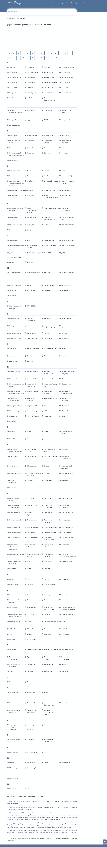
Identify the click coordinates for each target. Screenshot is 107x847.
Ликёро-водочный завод (50, 350)
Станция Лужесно (67, 614)
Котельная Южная (15, 333)
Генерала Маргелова (68, 225)
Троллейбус (69, 3)
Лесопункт (12, 349)
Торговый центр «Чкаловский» (66, 658)
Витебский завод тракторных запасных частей (16, 183)
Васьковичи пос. (14, 171)
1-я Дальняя (13, 72)
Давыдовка (13, 240)
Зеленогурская (66, 285)
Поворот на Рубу (14, 513)
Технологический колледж (67, 651)
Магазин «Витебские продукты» (68, 373)
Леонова (64, 356)
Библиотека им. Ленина (49, 142)
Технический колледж (51, 650)
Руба (28, 579)
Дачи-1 (29, 240)
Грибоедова (31, 225)
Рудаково (64, 579)
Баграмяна (30, 153)
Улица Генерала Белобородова (49, 704)
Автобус (61, 3)
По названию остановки (91, 3)
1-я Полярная (65, 72)
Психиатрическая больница (15, 562)
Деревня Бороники (67, 240)
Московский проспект (16, 411)
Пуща (28, 561)
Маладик (64, 379)
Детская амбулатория (16, 245)
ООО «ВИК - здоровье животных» (34, 474)
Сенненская (48, 634)
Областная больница (51, 456)
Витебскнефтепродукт (51, 181)
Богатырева (65, 153)
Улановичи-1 (13, 703)
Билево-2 (30, 148)
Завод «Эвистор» (15, 285)
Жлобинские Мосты (33, 272)
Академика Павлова (68, 120)
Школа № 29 (65, 762)
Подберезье (48, 513)
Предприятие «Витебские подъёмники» (13, 547)
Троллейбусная (49, 664)
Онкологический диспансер (66, 467)
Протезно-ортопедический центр (68, 555)
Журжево (47, 272)
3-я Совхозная (49, 88)
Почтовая (12, 569)
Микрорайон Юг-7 (32, 406)
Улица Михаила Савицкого (14, 711)
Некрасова (30, 439)
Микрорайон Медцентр (65, 400)
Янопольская (13, 692)
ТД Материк (13, 650)
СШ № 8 (64, 629)
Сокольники (65, 600)
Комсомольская (32, 326)
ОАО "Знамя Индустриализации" (15, 450)
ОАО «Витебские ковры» (49, 450)
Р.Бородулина (13, 584)
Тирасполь (30, 657)
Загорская (12, 290)
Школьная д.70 (32, 768)
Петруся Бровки (66, 561)
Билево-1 (12, 148)
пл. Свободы (48, 498)
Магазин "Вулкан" (15, 371)
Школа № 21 (31, 762)
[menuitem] (53, 3)
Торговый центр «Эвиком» (14, 665)
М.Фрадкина (13, 416)
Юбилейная (13, 789)
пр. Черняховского (33, 537)
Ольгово (47, 466)
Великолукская (66, 190)
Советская (12, 639)
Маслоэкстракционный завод (16, 385)
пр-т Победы (31, 532)
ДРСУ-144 (47, 253)
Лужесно (64, 349)
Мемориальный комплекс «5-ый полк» (16, 392)
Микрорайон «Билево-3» (48, 392)
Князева (64, 333)
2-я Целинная (65, 82)
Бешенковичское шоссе (15, 142)
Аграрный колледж (15, 120)
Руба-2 (46, 579)
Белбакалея (65, 135)
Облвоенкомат (14, 466)
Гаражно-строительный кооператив (31, 210)
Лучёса (11, 356)
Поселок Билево (14, 527)
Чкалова (29, 682)
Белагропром (48, 135)
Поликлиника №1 (67, 513)
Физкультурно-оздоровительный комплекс (32, 727)
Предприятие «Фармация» (48, 546)
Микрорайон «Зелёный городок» (67, 392)
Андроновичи (31, 120)
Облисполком (31, 466)
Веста (63, 171)
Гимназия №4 (13, 217)
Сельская (30, 634)
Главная (53, 3)
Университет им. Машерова (32, 711)
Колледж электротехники (14, 327)
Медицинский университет (31, 385)
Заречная (64, 290)
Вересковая (13, 195)
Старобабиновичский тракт (51, 623)
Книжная (47, 333)
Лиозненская (13, 361)
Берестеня (47, 153)
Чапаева (12, 682)
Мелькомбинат (66, 384)
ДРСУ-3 (63, 253)
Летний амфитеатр (33, 349)
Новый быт (13, 439)
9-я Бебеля (30, 98)
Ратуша (11, 579)
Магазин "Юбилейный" (48, 373)
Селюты (12, 595)
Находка (12, 431)
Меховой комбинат (33, 391)
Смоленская (65, 634)
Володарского (66, 195)
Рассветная (30, 584)
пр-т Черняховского (50, 532)
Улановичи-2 (31, 703)
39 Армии (12, 93)
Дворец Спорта (49, 240)
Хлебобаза (30, 739)
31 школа (47, 67)
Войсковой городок (50, 190)
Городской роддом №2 (67, 218)
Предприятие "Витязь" (68, 537)
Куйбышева (65, 338)
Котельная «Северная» (65, 327)
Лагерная (30, 356)
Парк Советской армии (14, 499)
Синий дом (47, 595)
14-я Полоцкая (49, 77)
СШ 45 (63, 622)
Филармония (48, 725)
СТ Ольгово (30, 614)
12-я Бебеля (31, 77)
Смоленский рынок (50, 600)
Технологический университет (15, 658)
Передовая (47, 561)
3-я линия (30, 88)
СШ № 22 (12, 629)
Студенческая (31, 639)
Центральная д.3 (32, 752)
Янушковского (31, 692)
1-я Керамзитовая (33, 72)
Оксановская (48, 480)
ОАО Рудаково (31, 456)
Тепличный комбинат (34, 650)
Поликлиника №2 (15, 520)
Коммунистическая (15, 338)
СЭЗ (10, 634)
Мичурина (12, 421)
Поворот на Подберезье (65, 506)
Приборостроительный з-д (16, 555)
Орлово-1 (47, 473)
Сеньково (30, 595)
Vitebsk (10, 3)
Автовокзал (48, 110)
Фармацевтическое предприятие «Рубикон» (15, 727)
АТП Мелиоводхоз (50, 120)
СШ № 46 (47, 629)
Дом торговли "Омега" (68, 245)
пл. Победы (30, 498)
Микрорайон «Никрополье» (14, 400)
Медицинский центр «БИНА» (50, 385)
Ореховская (65, 480)
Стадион (47, 614)
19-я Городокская (67, 77)
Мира (63, 416)
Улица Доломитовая (68, 703)
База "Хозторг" (14, 135)
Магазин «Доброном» (16, 379)
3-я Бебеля (13, 88)
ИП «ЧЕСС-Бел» (32, 306)
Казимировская (14, 318)
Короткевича (48, 338)
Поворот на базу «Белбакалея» (14, 506)
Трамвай (78, 3)
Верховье (47, 171)
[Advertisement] (42, 39)
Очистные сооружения (13, 482)
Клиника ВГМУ (66, 318)
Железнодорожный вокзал (15, 274)
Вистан (29, 176)
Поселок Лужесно (67, 527)
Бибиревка (30, 140)
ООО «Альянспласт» (16, 473)
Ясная (46, 692)
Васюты (29, 171)
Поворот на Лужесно (33, 505)
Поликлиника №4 (32, 520)
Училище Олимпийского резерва (49, 712)
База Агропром (32, 135)
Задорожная (31, 290)
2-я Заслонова (31, 82)
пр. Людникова (66, 532)
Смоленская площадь (34, 600)
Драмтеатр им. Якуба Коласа (34, 254)
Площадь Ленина (67, 498)
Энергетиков (13, 778)
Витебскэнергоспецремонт (17, 190)
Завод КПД (30, 285)
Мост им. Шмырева (33, 411)
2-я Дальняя (13, 82)
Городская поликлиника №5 (49, 218)
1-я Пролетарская (15, 77)
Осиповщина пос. (67, 473)
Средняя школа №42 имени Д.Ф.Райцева (16, 615)
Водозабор (30, 190)
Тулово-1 (12, 671)
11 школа (12, 67)
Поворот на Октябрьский (48, 506)
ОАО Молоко (13, 456)
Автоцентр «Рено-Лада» (67, 112)
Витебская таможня (50, 176)
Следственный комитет (14, 601)
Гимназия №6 (31, 217)
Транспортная (31, 664)
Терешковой (48, 671)
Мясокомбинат (66, 411)
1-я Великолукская (67, 67)
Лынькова (30, 361)
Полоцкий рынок (66, 520)
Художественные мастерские (49, 741)
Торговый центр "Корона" (49, 658)
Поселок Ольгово (15, 532)
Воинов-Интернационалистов (51, 197)
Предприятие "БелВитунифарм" (50, 539)
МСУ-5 (46, 411)
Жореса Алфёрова (67, 272)
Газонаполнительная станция (16, 209)
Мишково (47, 406)
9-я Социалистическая (50, 99)
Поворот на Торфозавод (31, 514)
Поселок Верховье (33, 527)
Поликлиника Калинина (48, 521)
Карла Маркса (31, 333)
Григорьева (30, 230)
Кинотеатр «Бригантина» (31, 320)
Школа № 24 (48, 762)
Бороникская (13, 160)
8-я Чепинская (14, 98)
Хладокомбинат (14, 739)
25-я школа (30, 67)
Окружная (30, 480)
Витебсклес (30, 181)
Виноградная (31, 195)
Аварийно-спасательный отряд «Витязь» (16, 113)
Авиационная (31, 110)
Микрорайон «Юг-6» (50, 398)
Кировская (47, 318)
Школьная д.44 (14, 768)
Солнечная (13, 607)
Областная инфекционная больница (66, 459)
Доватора (30, 262)
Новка (29, 431)
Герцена (12, 230)
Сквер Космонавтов (67, 595)
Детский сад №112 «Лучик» (33, 247)
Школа (11, 762)
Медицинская (48, 416)
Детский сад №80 (50, 245)
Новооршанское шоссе (66, 433)
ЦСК (45, 752)
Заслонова (13, 295)
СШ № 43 (30, 629)
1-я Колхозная (48, 72)
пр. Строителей (14, 537)
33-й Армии (65, 88)
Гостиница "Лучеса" (15, 225)
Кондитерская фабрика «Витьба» (50, 327)
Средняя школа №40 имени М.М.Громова (68, 608)
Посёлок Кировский (50, 527)
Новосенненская (49, 439)
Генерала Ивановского (65, 209)
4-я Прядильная (32, 93)
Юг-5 (28, 789)
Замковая (47, 290)
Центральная (13, 752)
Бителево (64, 148)
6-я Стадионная (49, 93)
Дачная (11, 262)
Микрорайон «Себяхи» (31, 400)
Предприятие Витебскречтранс (67, 546)
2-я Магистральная (50, 82)
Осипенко (12, 488)
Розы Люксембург (50, 584)
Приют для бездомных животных (34, 555)
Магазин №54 (31, 379)
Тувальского (65, 671)
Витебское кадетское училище (68, 182)
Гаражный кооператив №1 (51, 209)
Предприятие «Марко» (31, 546)
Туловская (30, 671)
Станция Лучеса (14, 622)
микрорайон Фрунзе (16, 406)
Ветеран (12, 176)
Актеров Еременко (15, 125)
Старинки (30, 622)
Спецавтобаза (31, 607)
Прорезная (47, 569)
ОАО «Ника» (65, 449)
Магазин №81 (48, 379)
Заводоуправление (50, 285)
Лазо (45, 356)
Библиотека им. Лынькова (66, 142)
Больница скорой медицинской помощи (16, 154)
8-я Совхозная (66, 93)
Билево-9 (47, 148)
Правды (29, 569)
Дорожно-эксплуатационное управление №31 (15, 255)
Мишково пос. (66, 406)
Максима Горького (33, 416)
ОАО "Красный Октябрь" (31, 450)
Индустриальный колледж (15, 307)
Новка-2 (46, 431)
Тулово (63, 664)
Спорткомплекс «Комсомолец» (49, 608)
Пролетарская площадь (48, 555)
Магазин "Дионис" (32, 371)
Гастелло (47, 225)
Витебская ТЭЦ (66, 176)
